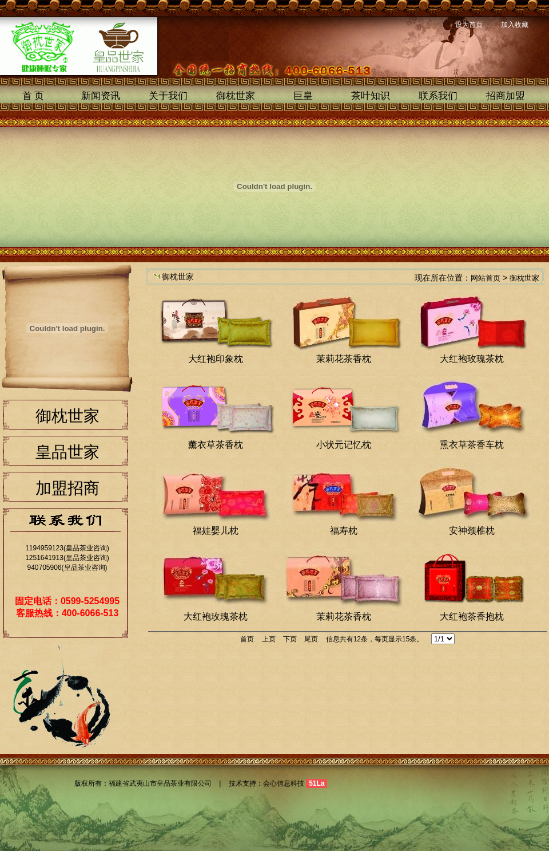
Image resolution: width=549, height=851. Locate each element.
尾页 (311, 639)
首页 (247, 639)
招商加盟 (505, 95)
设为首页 (469, 25)
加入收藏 (514, 25)
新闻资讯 (100, 95)
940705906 (44, 568)
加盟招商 (67, 488)
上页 (269, 639)
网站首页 (485, 278)
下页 (290, 639)
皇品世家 (67, 452)
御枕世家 (235, 95)
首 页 (33, 95)
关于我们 (168, 95)
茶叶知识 (370, 95)
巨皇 (303, 95)
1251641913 (44, 558)
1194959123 (44, 548)
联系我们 (438, 95)
